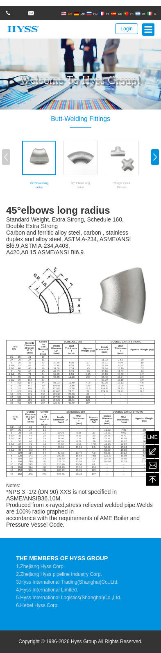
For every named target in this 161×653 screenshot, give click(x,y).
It (151, 13)
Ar (140, 13)
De (79, 13)
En (66, 13)
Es (116, 13)
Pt (128, 13)
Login (126, 29)
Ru (92, 13)
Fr (104, 13)
